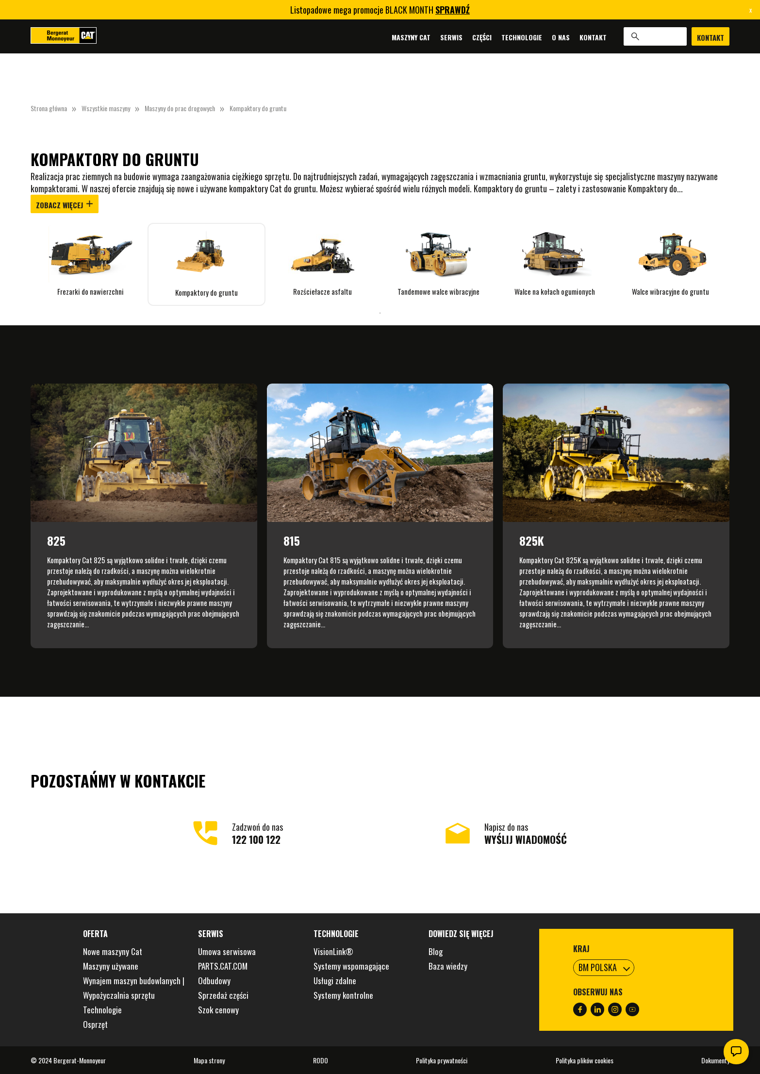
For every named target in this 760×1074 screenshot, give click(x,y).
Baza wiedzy (448, 966)
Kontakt (593, 36)
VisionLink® (333, 951)
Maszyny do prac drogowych (180, 108)
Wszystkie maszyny (106, 108)
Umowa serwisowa (227, 951)
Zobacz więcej (64, 205)
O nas (561, 36)
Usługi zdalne (335, 980)
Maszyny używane (110, 966)
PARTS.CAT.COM (223, 966)
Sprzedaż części (223, 995)
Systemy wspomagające (351, 966)
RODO (320, 1060)
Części (482, 36)
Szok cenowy (218, 1010)
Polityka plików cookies (584, 1060)
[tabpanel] (91, 260)
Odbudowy (214, 980)
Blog (436, 951)
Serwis (451, 36)
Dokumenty (715, 1060)
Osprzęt (95, 1024)
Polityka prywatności (441, 1060)
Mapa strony (209, 1060)
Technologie (521, 36)
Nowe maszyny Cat (112, 951)
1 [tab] (380, 313)
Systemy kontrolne (343, 995)
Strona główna (49, 108)
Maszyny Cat (411, 36)
